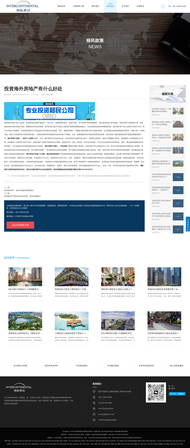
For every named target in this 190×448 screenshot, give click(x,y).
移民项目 (95, 5)
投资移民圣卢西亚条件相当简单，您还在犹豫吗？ (22, 196)
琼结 (180, 441)
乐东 (164, 444)
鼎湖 (129, 441)
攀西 (136, 441)
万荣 (87, 441)
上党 (69, 441)
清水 (44, 444)
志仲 (174, 441)
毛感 (111, 441)
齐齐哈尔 (92, 441)
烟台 (16, 444)
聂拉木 (140, 441)
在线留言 (140, 5)
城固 (75, 441)
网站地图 (118, 431)
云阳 (46, 441)
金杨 (74, 444)
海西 (96, 441)
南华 (108, 444)
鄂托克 (122, 441)
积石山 (107, 441)
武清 (29, 441)
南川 (19, 444)
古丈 (33, 441)
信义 (118, 441)
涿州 (77, 444)
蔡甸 (57, 441)
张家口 (9, 444)
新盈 (132, 441)
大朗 (13, 444)
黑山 (114, 441)
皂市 (164, 441)
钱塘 (105, 444)
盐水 (177, 441)
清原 (64, 444)
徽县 (168, 444)
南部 (103, 441)
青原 (71, 444)
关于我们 (125, 5)
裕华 (152, 444)
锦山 (29, 444)
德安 (181, 444)
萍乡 (13, 441)
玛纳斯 (65, 441)
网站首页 (61, 5)
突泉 (147, 441)
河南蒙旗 (160, 444)
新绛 (95, 444)
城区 (61, 441)
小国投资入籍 (78, 5)
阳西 (54, 444)
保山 (174, 444)
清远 (100, 441)
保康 (155, 444)
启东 (79, 441)
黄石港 (54, 441)
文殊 (43, 441)
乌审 (41, 444)
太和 (148, 444)
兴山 (72, 441)
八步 (157, 441)
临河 (87, 444)
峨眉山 (37, 444)
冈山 (84, 444)
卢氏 (183, 441)
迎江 (26, 444)
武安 (142, 444)
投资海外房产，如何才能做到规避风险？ (19, 190)
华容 (47, 444)
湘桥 (118, 444)
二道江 (92, 444)
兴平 (138, 444)
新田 (16, 441)
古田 (126, 441)
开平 (57, 444)
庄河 (23, 441)
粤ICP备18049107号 (108, 431)
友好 (125, 444)
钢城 (33, 444)
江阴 (19, 441)
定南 (150, 441)
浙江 (160, 441)
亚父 (145, 444)
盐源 (122, 444)
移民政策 (110, 5)
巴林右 (83, 441)
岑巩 (99, 444)
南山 (51, 444)
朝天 (132, 444)
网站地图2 (124, 431)
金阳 (61, 444)
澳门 (81, 444)
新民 (49, 441)
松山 (39, 441)
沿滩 (102, 444)
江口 (178, 444)
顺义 (170, 441)
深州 (67, 444)
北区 (115, 444)
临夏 (135, 444)
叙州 (144, 441)
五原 (171, 444)
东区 (23, 444)
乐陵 (26, 441)
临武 (128, 444)
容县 (36, 441)
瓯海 (167, 441)
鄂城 (112, 444)
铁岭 (154, 441)
